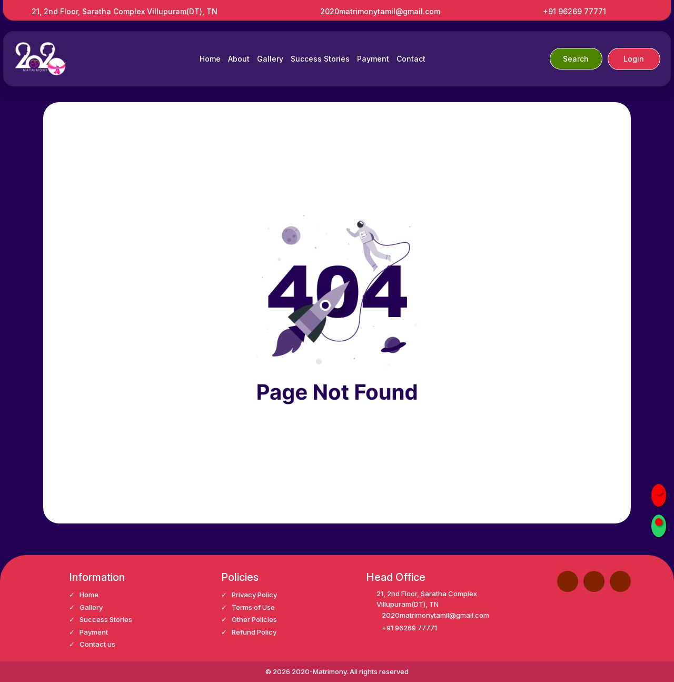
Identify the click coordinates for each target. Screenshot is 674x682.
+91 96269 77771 (574, 11)
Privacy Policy (254, 594)
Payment (373, 58)
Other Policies (254, 619)
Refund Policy (254, 632)
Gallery (270, 58)
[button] (593, 581)
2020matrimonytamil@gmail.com (380, 11)
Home (210, 58)
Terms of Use (253, 607)
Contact (411, 58)
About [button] (239, 58)
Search (576, 58)
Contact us (97, 644)
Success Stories (320, 58)
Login (633, 58)
